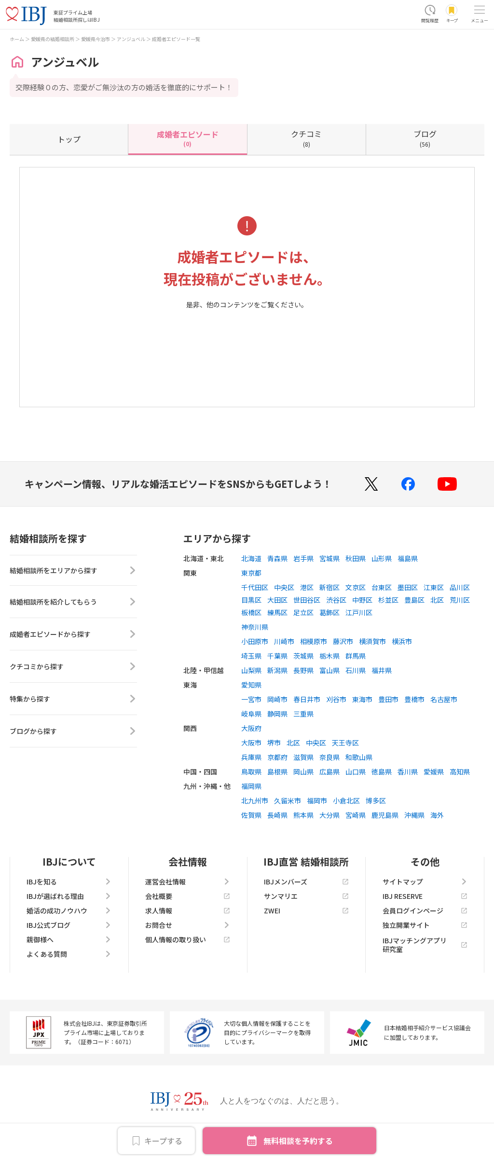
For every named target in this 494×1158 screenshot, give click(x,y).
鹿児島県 (384, 815)
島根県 (277, 771)
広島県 (329, 771)
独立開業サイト (425, 925)
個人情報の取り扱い (187, 939)
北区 (437, 599)
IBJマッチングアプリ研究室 (425, 944)
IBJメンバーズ (306, 881)
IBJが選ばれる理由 (69, 896)
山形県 (381, 558)
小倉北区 (346, 800)
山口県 (355, 771)
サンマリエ (306, 896)
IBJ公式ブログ (69, 925)
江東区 (434, 587)
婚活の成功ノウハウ (69, 910)
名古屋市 (443, 699)
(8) (306, 138)
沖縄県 (414, 815)
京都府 (277, 757)
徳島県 (381, 771)
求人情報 (187, 910)
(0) (188, 138)
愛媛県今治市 (95, 38)
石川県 (355, 670)
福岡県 (251, 786)
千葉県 (277, 655)
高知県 (460, 771)
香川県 (408, 771)
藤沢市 (343, 641)
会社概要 (187, 896)
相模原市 (313, 641)
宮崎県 (355, 815)
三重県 (303, 713)
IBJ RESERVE (425, 896)
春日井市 (306, 699)
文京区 (355, 587)
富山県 (329, 670)
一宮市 (251, 699)
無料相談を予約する (298, 1140)
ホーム (17, 38)
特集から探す (73, 700)
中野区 (362, 599)
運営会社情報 (187, 881)
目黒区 (251, 599)
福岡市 (317, 800)
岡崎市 (277, 699)
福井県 (381, 670)
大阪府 (251, 728)
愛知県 (251, 684)
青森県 (277, 558)
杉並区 (388, 599)
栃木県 (329, 655)
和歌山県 (358, 757)
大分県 (329, 815)
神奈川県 (254, 626)
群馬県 (355, 655)
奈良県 (329, 757)
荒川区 (460, 599)
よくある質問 (69, 954)
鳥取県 (251, 771)
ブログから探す (73, 733)
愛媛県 (434, 771)
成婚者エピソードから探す (73, 636)
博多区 (376, 800)
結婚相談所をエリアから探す (73, 571)
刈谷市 (336, 699)
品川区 (460, 587)
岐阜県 (251, 713)
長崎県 (277, 815)
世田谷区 (306, 599)
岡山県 (303, 771)
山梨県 (251, 670)
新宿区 (329, 587)
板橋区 (251, 612)
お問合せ (187, 925)
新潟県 (277, 670)
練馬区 (277, 612)
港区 (307, 587)
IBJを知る (69, 881)
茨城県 (303, 655)
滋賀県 (303, 757)
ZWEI (306, 910)
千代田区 (254, 587)
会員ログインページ (425, 910)
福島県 (408, 558)
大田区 (277, 599)
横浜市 (402, 641)
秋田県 (355, 558)
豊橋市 (414, 699)
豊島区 (414, 599)
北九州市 (254, 800)
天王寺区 (345, 742)
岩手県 (303, 558)
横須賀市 (372, 641)
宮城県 (329, 558)
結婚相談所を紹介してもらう (73, 603)
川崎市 (284, 641)
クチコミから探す (73, 668)
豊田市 (388, 699)
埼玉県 (251, 655)
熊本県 (303, 815)
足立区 (303, 612)
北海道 (251, 558)
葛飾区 (329, 612)
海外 (437, 815)
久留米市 (287, 800)
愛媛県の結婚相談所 (52, 38)
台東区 (381, 587)
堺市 (274, 742)
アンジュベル (131, 38)
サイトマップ (425, 881)
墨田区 (408, 587)
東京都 (251, 572)
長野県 (303, 670)
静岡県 (277, 713)
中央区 (284, 587)
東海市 (362, 699)
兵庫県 (251, 757)
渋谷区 (336, 599)
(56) (425, 138)
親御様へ (69, 939)
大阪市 (251, 742)
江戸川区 (358, 612)
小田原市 (254, 641)
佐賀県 (251, 815)
